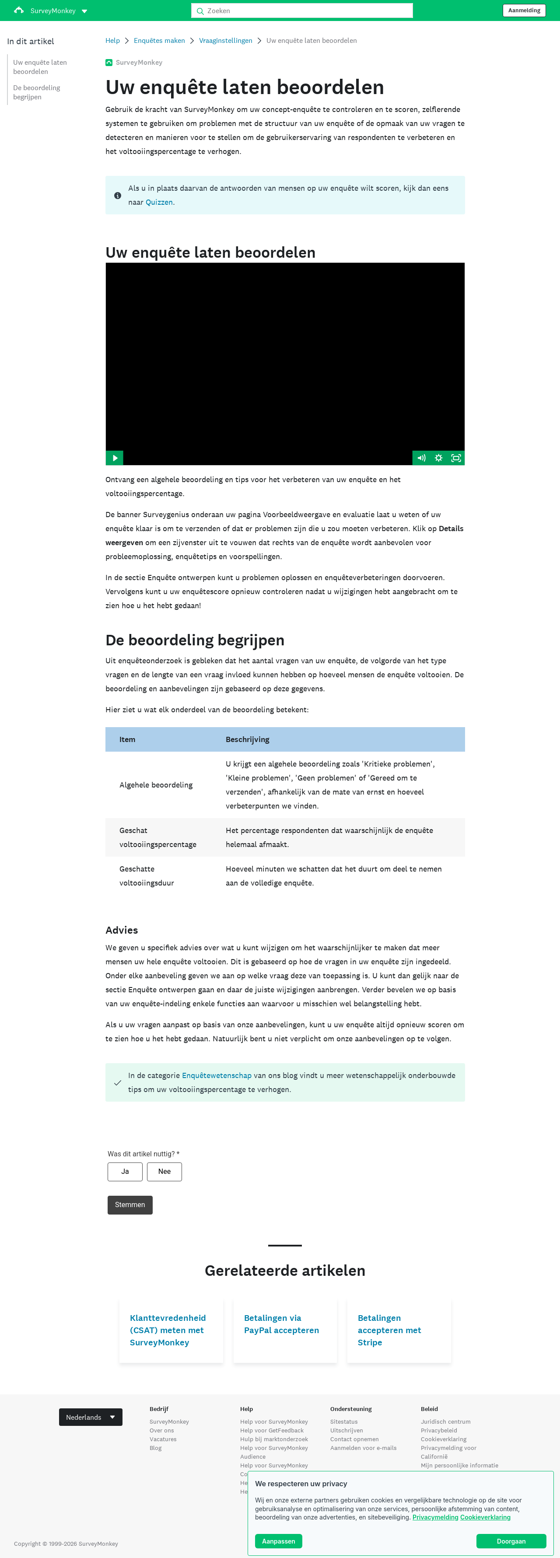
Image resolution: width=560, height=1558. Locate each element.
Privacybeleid (439, 1430)
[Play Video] (114, 458)
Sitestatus (344, 1421)
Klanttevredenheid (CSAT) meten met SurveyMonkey (168, 1330)
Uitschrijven (346, 1430)
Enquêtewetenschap (217, 1075)
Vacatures (163, 1439)
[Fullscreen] (456, 458)
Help (112, 40)
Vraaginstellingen (225, 40)
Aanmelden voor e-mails (363, 1448)
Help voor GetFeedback (272, 1430)
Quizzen (159, 202)
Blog (155, 1448)
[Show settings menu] (439, 458)
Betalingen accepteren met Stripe (389, 1330)
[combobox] (90, 1417)
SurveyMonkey (169, 1421)
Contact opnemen (354, 1439)
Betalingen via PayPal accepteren (281, 1324)
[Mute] (421, 458)
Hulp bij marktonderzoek (274, 1439)
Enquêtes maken (159, 40)
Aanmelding (524, 10)
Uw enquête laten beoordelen (40, 67)
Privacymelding (435, 1517)
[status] (285, 195)
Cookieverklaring (485, 1517)
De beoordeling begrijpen (36, 92)
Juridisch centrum (446, 1421)
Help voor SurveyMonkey (274, 1421)
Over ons (162, 1430)
